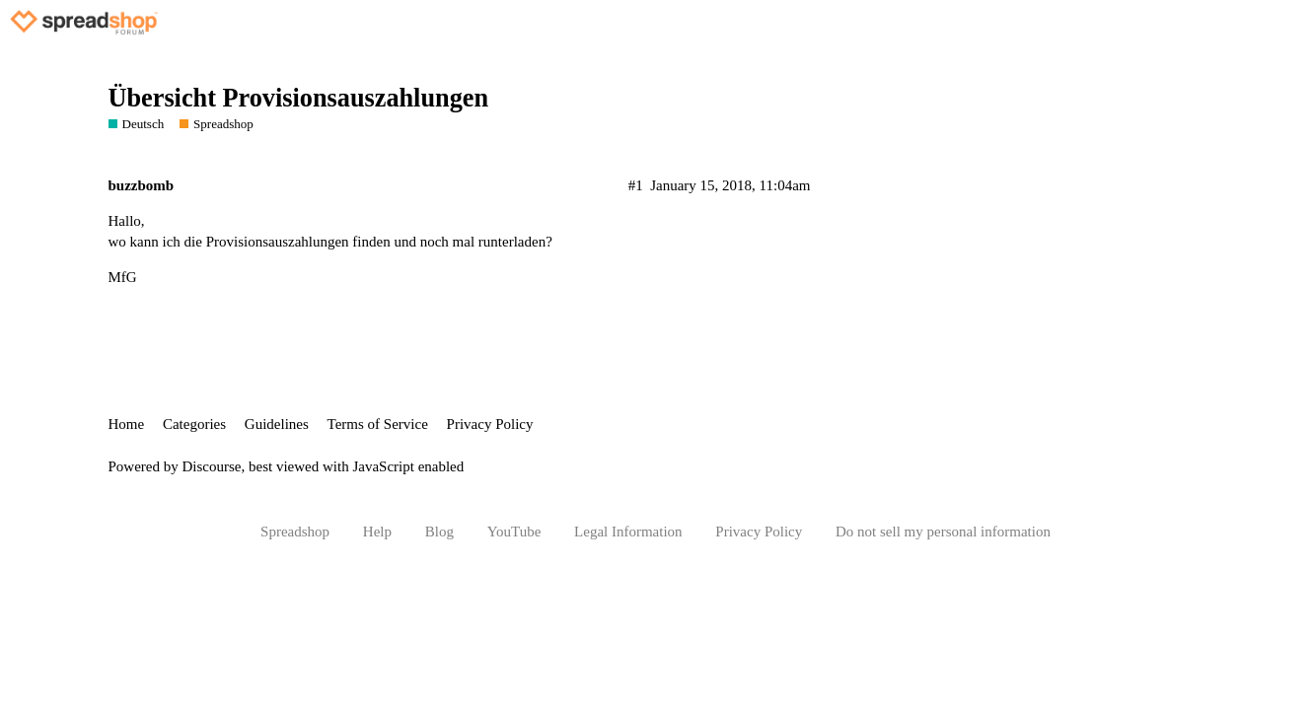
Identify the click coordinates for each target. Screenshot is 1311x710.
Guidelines (277, 424)
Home (127, 424)
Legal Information (628, 531)
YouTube (514, 531)
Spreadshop (294, 531)
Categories (194, 424)
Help (377, 531)
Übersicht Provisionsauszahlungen (299, 98)
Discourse (212, 466)
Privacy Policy (490, 424)
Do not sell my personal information (943, 531)
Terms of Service (378, 424)
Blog (439, 531)
